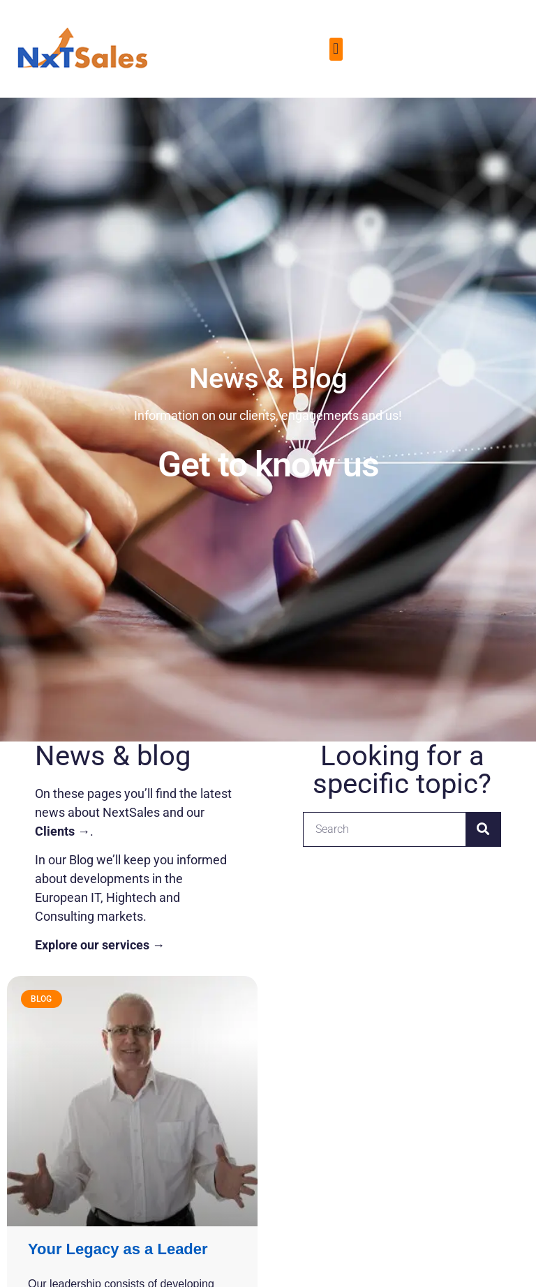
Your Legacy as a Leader (118, 1249)
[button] (336, 49)
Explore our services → (100, 945)
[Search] (483, 829)
